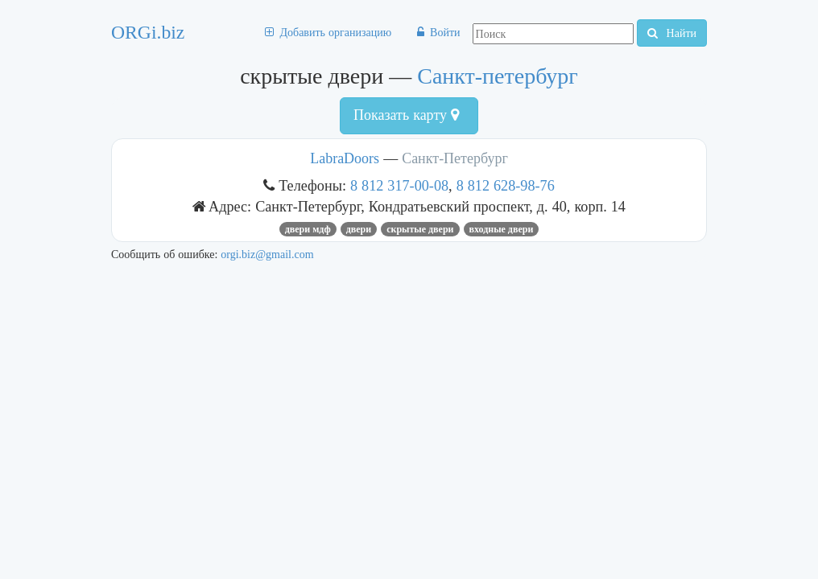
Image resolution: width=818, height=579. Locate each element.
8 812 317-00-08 (399, 185)
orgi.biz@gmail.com (267, 254)
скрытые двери (419, 229)
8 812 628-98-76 (506, 185)
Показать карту (406, 115)
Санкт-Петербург (455, 158)
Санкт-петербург (497, 76)
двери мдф (308, 229)
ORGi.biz (147, 32)
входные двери (501, 229)
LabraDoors (346, 158)
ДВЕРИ (358, 229)
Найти (671, 33)
